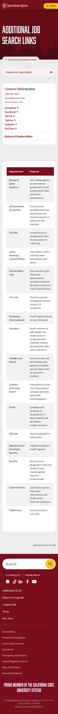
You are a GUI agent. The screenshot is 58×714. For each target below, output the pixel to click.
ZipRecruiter (15, 510)
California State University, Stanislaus (23, 700)
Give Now (7, 618)
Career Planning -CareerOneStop (17, 255)
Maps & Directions (11, 667)
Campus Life (9, 604)
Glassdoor (14, 328)
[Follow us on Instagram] (9, 583)
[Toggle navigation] (50, 6)
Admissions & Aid (11, 590)
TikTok (8, 116)
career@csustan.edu (15, 98)
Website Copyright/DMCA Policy (29, 706)
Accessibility (8, 631)
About (5, 611)
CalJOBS (13, 232)
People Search (32, 574)
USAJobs (13, 433)
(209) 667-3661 (12, 93)
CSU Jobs (13, 297)
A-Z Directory (13, 574)
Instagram (10, 107)
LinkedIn (10, 124)
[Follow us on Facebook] (28, 583)
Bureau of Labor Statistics (14, 184)
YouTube (9, 128)
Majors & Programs (13, 597)
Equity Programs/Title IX (15, 661)
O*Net (12, 407)
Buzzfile (13, 461)
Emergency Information (14, 655)
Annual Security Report (14, 637)
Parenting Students (12, 673)
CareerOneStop (17, 487)
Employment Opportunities (22, 59)
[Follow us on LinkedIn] (21, 583)
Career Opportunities (13, 643)
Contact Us (7, 649)
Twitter (9, 120)
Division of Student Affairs (19, 136)
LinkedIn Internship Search (14, 388)
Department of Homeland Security (16, 449)
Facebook (10, 112)
